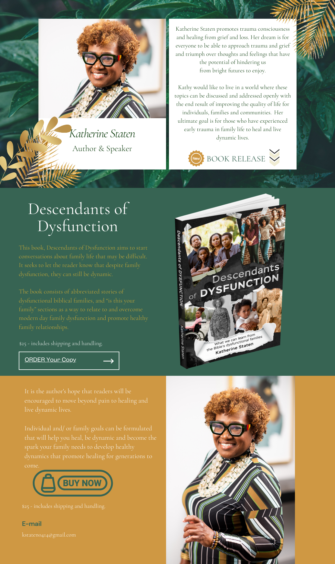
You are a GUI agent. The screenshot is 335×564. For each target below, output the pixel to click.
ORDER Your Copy (50, 360)
